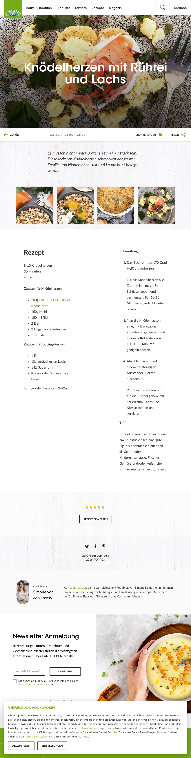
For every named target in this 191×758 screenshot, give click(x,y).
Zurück (12, 135)
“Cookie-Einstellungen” (39, 736)
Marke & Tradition (39, 8)
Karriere (81, 8)
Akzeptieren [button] (21, 746)
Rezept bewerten (95, 519)
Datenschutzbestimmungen (34, 684)
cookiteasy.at (77, 587)
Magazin (115, 8)
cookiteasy (40, 586)
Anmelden (65, 671)
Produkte (63, 8)
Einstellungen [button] (52, 746)
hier (114, 732)
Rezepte (98, 8)
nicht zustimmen (87, 728)
